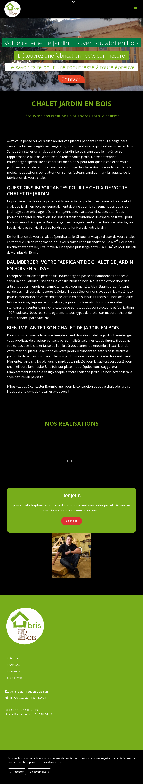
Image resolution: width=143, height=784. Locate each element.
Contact (13, 664)
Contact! (71, 79)
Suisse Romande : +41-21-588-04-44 (28, 714)
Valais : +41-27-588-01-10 (21, 710)
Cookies (13, 671)
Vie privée (14, 678)
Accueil (12, 658)
